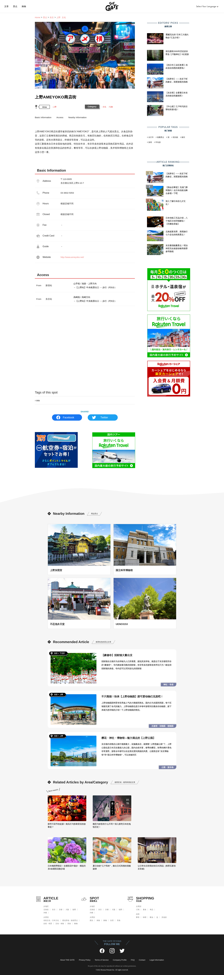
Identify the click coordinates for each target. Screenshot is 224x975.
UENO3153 (122, 624)
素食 (144, 910)
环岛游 (158, 142)
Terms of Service (102, 960)
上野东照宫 (56, 570)
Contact (142, 960)
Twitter (104, 417)
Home (37, 17)
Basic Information (43, 117)
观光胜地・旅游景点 (70, 920)
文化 (104, 107)
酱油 (151, 917)
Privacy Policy (84, 960)
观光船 (175, 137)
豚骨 (137, 917)
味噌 (144, 917)
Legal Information (157, 960)
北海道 (46, 910)
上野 (54, 107)
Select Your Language (206, 6)
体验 (98, 920)
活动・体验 (59, 924)
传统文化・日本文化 (51, 920)
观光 (91, 920)
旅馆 (150, 142)
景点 (15, 6)
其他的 (164, 917)
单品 (151, 910)
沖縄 (45, 913)
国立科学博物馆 (124, 570)
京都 (60, 910)
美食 (69, 924)
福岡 (74, 910)
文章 (6, 6)
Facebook (68, 417)
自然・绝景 (47, 924)
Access (59, 117)
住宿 (112, 920)
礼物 (111, 107)
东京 (52, 17)
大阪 (67, 910)
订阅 (137, 910)
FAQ (133, 960)
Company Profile (120, 960)
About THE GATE (67, 960)
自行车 (151, 137)
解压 (183, 137)
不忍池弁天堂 (57, 624)
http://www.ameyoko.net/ (72, 257)
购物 (24, 6)
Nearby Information (77, 117)
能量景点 (160, 137)
